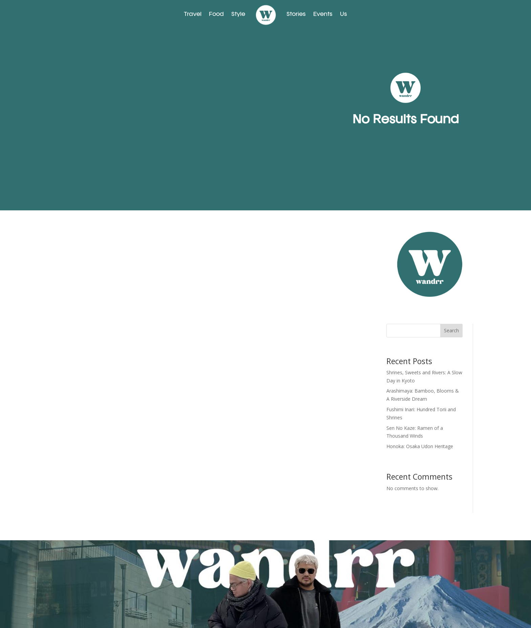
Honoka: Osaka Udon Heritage (419, 446)
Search (451, 330)
